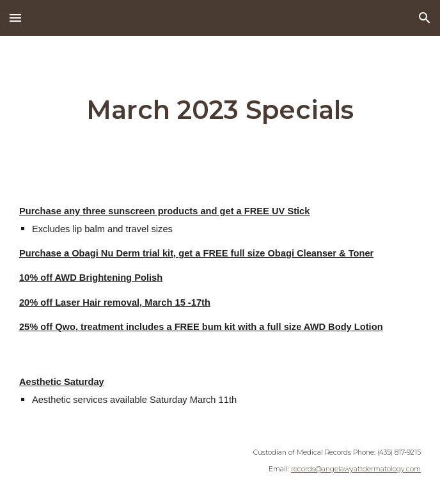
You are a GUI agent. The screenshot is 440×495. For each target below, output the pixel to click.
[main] (220, 109)
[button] (15, 17)
